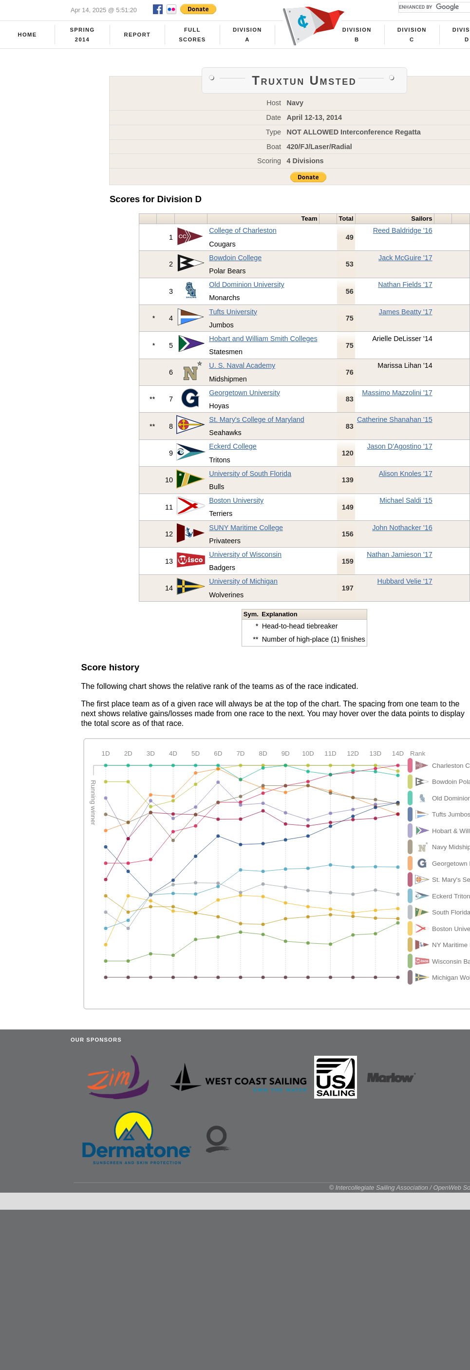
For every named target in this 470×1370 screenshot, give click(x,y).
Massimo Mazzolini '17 (397, 393)
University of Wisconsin (245, 554)
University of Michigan (243, 581)
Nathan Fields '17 (405, 284)
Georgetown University (244, 393)
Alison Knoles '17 (405, 473)
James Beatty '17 (405, 312)
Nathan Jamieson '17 (399, 554)
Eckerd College (233, 446)
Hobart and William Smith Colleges (263, 338)
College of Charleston (242, 230)
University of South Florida (250, 473)
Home (27, 35)
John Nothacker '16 (402, 528)
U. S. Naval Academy (242, 365)
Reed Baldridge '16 (402, 230)
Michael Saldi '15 (405, 500)
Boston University (236, 500)
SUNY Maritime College (246, 528)
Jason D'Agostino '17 (399, 446)
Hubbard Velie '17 (404, 581)
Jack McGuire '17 (405, 258)
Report (137, 35)
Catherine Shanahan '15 (394, 419)
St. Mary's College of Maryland (256, 419)
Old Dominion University (246, 284)
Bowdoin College (235, 258)
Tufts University (233, 312)
